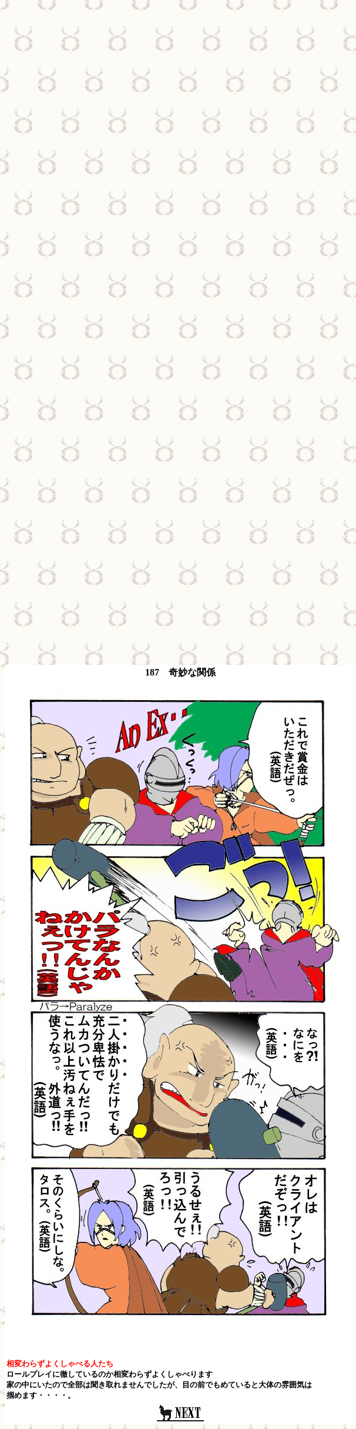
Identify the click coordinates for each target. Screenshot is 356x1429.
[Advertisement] (176, 115)
